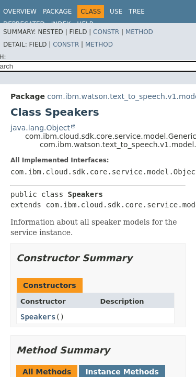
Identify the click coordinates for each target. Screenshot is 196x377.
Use (116, 11)
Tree (137, 11)
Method (139, 32)
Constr (106, 32)
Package (57, 11)
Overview (20, 11)
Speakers (37, 317)
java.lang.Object (40, 128)
